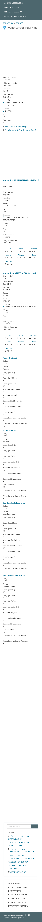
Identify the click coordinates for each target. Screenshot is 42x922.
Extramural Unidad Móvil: (12, 401)
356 (5, 508)
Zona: (5, 209)
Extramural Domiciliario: (12, 406)
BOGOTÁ (6, 200)
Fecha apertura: (8, 235)
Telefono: (6, 109)
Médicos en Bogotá (11, 7)
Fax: (4, 114)
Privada (7, 80)
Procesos (6, 369)
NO (5, 278)
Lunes (9, 249)
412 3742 (8, 111)
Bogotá (19, 23)
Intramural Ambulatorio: (11, 389)
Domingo (8, 261)
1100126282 (7, 85)
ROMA (5, 295)
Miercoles (33, 249)
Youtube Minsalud (18, 906)
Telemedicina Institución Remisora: (15, 424)
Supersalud (14, 891)
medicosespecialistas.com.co (14, 915)
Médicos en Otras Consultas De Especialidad (21, 850)
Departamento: (8, 94)
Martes (20, 249)
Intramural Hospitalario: (11, 395)
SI (3, 122)
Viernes (21, 255)
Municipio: (7, 89)
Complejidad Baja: (9, 372)
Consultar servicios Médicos (15, 16)
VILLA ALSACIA (9, 206)
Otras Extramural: (9, 412)
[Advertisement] (21, 52)
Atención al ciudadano (20, 895)
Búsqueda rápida (17, 872)
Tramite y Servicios (18, 899)
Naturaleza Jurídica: (10, 77)
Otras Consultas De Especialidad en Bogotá (20, 130)
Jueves (8, 255)
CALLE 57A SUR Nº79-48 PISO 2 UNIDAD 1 (22, 307)
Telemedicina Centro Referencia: (14, 418)
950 (5, 363)
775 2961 (6, 312)
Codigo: (5, 361)
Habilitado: (7, 120)
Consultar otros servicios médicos (17, 867)
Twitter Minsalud (17, 902)
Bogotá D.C (8, 23)
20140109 (6, 237)
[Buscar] (34, 826)
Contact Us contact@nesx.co (14, 918)
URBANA (6, 211)
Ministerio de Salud (18, 887)
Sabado (33, 255)
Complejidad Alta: (9, 384)
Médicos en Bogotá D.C (13, 12)
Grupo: (5, 367)
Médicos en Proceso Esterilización (18, 837)
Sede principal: (8, 186)
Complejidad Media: (10, 378)
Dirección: (6, 100)
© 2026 (17, 915)
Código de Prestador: (10, 83)
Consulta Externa (9, 514)
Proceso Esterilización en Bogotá (16, 126)
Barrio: (5, 203)
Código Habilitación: (10, 240)
